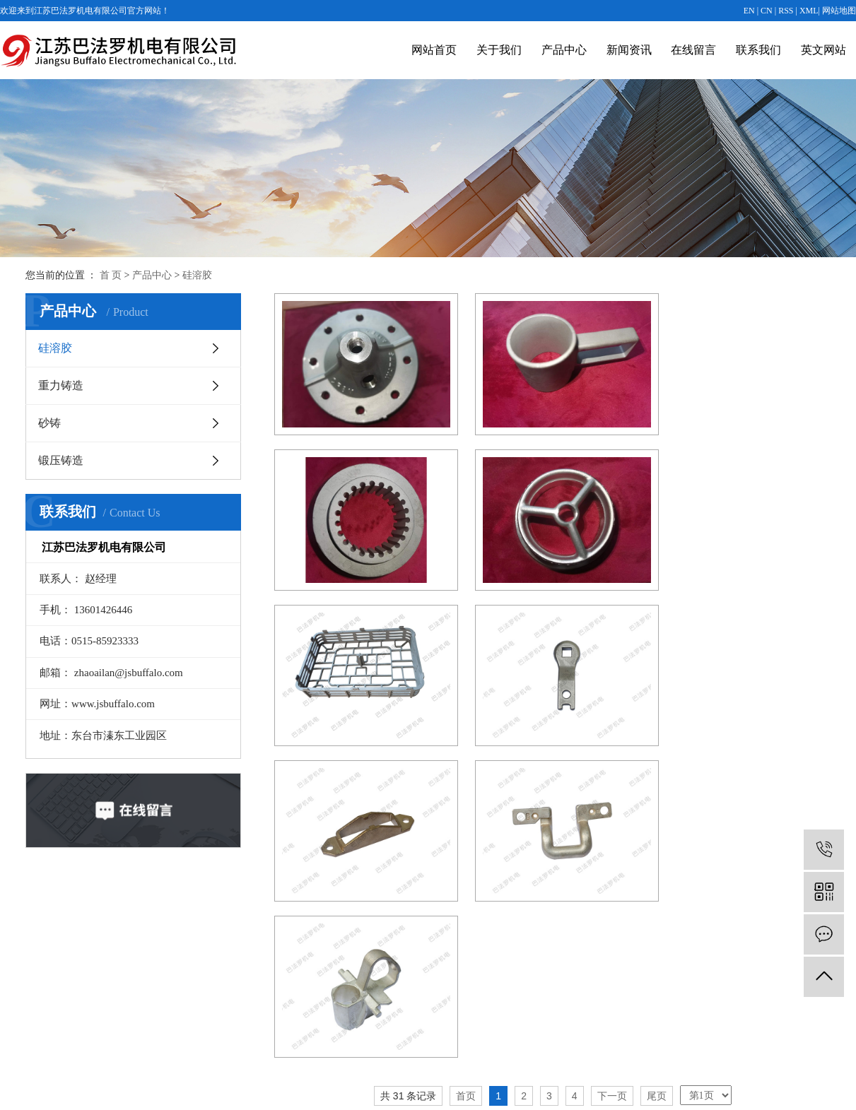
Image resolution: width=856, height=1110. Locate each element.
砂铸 (49, 423)
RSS (785, 11)
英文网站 (823, 50)
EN (749, 11)
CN (767, 11)
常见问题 (517, 1001)
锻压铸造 (60, 460)
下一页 (612, 762)
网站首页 (434, 50)
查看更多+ (390, 1047)
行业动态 (517, 978)
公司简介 (258, 954)
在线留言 (693, 50)
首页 (466, 762)
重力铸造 (60, 385)
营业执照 (258, 978)
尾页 (657, 762)
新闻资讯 (629, 50)
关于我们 (499, 50)
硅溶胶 (197, 275)
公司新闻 (517, 954)
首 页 (111, 275)
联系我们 (758, 50)
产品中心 (564, 50)
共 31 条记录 (408, 762)
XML (809, 11)
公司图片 (258, 1001)
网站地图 (839, 11)
